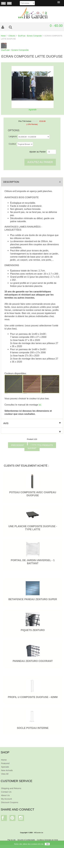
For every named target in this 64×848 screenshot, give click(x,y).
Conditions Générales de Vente (47, 840)
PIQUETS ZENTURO (33, 630)
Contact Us (6, 792)
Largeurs (13, 136)
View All (4, 774)
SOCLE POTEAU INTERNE (32, 728)
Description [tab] (32, 182)
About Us (5, 795)
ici (42, 845)
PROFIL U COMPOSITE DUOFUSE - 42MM (33, 697)
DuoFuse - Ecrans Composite (30, 36)
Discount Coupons (9, 802)
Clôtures (12, 36)
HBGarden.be (38, 832)
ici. (40, 404)
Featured (5, 763)
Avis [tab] (32, 423)
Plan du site (12, 840)
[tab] (32, 431)
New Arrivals (7, 770)
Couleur (12, 144)
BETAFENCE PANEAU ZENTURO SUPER (32, 599)
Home (3, 36)
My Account (6, 799)
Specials (5, 767)
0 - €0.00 (56, 26)
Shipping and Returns (11, 788)
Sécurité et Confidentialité (26, 840)
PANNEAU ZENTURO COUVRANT (33, 661)
